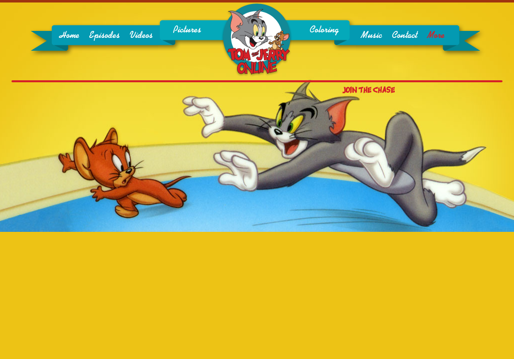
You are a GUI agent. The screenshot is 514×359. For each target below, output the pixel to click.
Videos (141, 35)
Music (371, 35)
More (436, 35)
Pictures (187, 29)
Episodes (104, 35)
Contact (404, 35)
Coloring (324, 29)
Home (69, 35)
